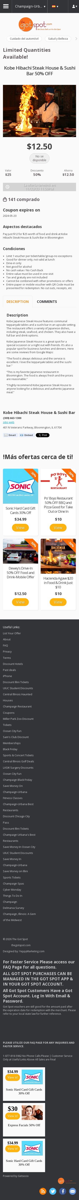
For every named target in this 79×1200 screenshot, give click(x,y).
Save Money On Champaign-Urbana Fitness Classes (15, 792)
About (7, 639)
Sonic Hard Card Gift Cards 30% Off (20, 510)
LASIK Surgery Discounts (18, 767)
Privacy (7, 652)
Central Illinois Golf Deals (18, 761)
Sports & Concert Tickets (18, 755)
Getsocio (23, 1176)
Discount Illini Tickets (16, 682)
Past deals (9, 670)
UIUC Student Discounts (18, 688)
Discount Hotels (13, 664)
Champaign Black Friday (17, 780)
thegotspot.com (21, 945)
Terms (7, 658)
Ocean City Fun (12, 731)
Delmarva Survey (13, 908)
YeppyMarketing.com (31, 951)
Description (18, 301)
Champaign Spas (13, 883)
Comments (47, 301)
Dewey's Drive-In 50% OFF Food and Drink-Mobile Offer (20, 572)
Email (12, 435)
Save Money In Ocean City (19, 847)
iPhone (7, 676)
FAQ (5, 645)
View (20, 527)
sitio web (8, 422)
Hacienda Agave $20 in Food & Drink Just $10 (58, 582)
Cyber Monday (12, 889)
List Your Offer (12, 633)
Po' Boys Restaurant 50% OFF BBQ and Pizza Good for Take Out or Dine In (58, 505)
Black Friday (10, 749)
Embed (28, 435)
